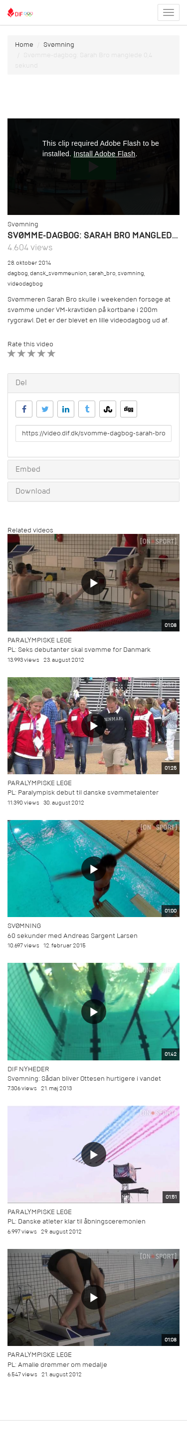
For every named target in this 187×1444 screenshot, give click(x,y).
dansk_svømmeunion (58, 273)
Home (24, 44)
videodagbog (25, 284)
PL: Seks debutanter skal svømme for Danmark (79, 649)
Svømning (58, 44)
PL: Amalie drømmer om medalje (57, 1364)
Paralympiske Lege (39, 640)
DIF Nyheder (28, 1069)
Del (21, 382)
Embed (27, 469)
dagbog (17, 273)
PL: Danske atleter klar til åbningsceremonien (76, 1221)
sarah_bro (102, 273)
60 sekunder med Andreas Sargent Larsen (72, 935)
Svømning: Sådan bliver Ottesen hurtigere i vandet (84, 1078)
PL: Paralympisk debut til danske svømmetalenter (83, 792)
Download (32, 491)
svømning (131, 273)
